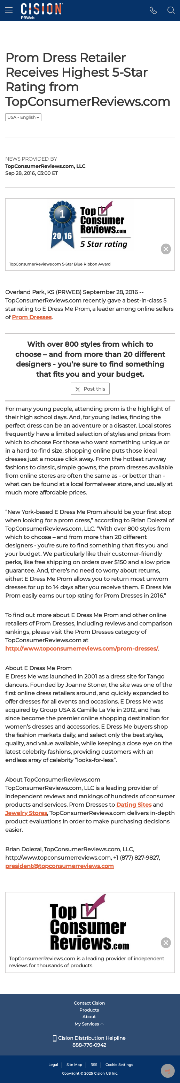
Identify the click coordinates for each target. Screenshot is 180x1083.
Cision (99, 1073)
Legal (53, 1064)
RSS (94, 1064)
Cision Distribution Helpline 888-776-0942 (89, 1041)
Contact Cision (89, 1003)
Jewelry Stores (26, 813)
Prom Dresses (32, 317)
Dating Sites (133, 804)
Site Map (74, 1064)
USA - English (23, 117)
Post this (90, 389)
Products (89, 1010)
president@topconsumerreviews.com (59, 866)
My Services (89, 1024)
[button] (153, 10)
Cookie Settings (119, 1064)
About (89, 1016)
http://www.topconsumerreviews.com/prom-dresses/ (81, 648)
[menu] (9, 10)
